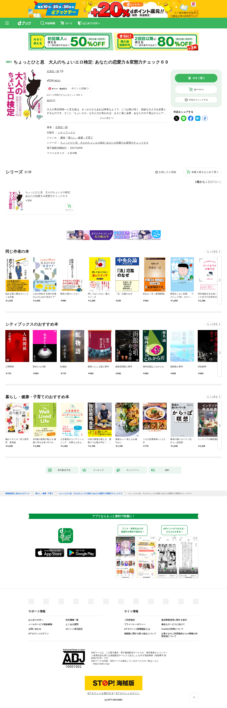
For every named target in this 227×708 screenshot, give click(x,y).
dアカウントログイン (38, 633)
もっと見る (212, 251)
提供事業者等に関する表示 (174, 620)
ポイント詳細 (78, 88)
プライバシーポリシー (134, 624)
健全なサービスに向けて (173, 624)
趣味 (62, 137)
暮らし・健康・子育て (80, 137)
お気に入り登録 (167, 172)
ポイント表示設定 (74, 629)
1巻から (200, 182)
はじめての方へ (35, 620)
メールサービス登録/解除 (40, 624)
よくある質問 (72, 624)
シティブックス (66, 132)
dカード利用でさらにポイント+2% (63, 95)
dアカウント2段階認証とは (137, 629)
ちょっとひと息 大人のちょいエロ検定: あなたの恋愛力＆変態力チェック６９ (48, 194)
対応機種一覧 (72, 620)
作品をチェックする (198, 100)
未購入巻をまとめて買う (205, 172)
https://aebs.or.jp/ (101, 664)
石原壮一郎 (53, 71)
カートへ (199, 89)
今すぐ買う (199, 78)
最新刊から (214, 182)
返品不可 (51, 100)
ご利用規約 (129, 620)
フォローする (61, 71)
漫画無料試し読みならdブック (17, 493)
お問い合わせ (34, 629)
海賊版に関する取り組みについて (140, 633)
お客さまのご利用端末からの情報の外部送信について (179, 635)
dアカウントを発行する (100, 693)
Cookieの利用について (172, 629)
